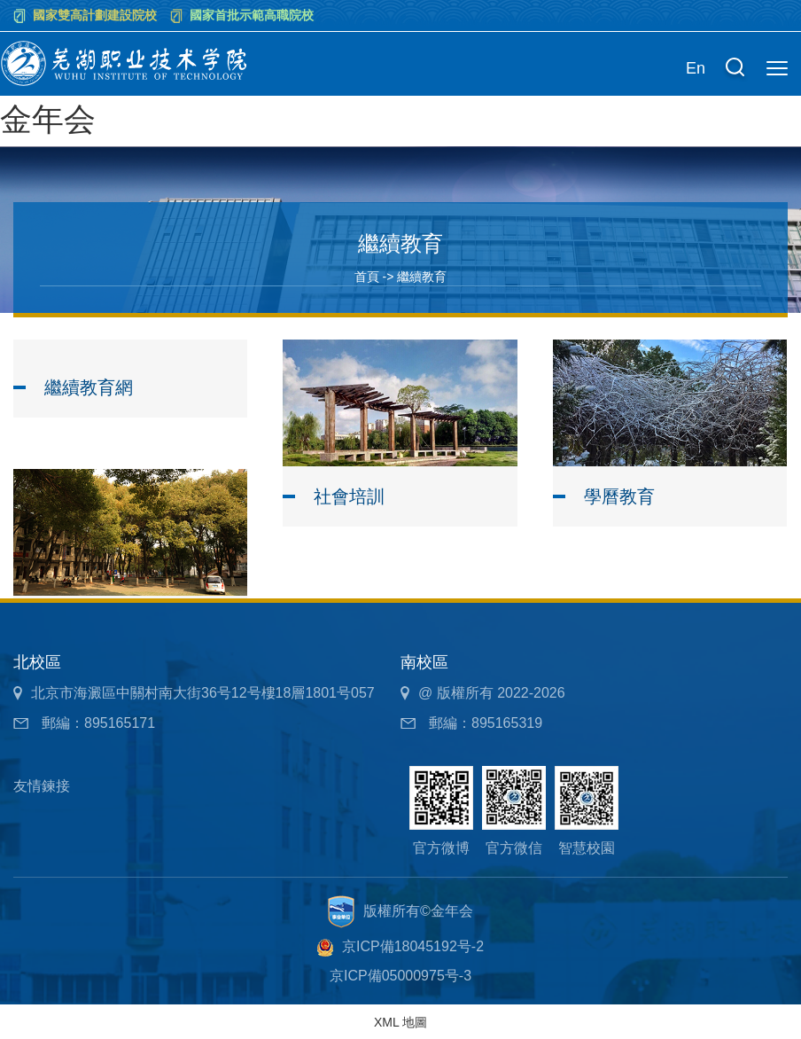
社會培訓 (349, 496)
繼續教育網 (88, 387)
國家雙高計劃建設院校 (95, 15)
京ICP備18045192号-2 (413, 946)
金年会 (48, 119)
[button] (734, 69)
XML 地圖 (400, 1022)
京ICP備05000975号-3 (400, 975)
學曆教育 (619, 496)
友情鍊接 (41, 785)
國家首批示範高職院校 (252, 15)
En (695, 68)
